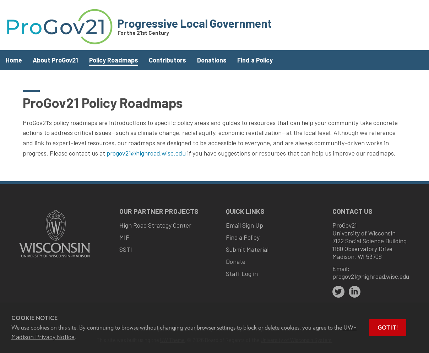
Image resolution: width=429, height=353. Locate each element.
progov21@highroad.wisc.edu (146, 153)
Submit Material (247, 249)
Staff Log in (242, 273)
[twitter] (338, 292)
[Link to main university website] (54, 258)
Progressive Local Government (194, 23)
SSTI (125, 249)
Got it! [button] (388, 327)
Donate (235, 261)
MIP (124, 237)
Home (14, 60)
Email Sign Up (244, 225)
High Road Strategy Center (155, 225)
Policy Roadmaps (113, 60)
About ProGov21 (55, 60)
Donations (212, 60)
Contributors (167, 60)
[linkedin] (355, 292)
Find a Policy (255, 60)
